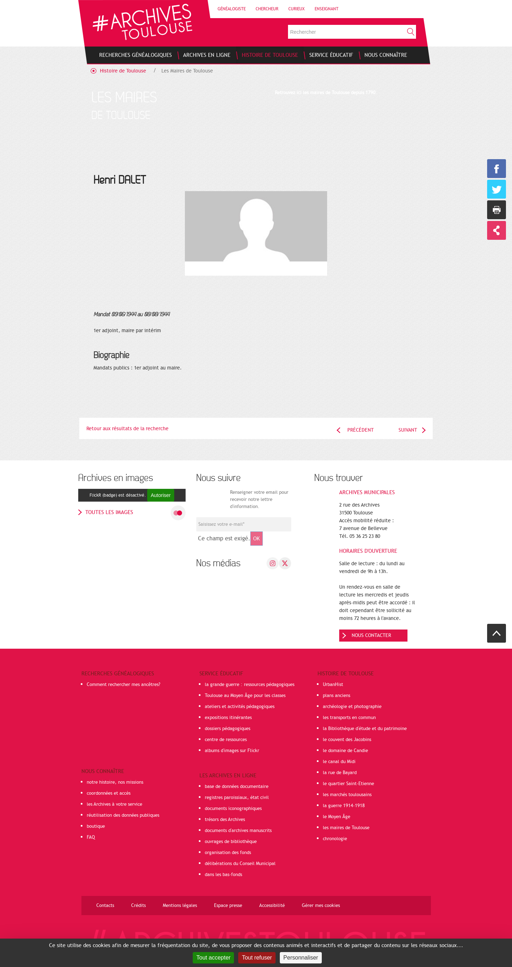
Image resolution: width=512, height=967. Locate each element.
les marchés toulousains (347, 795)
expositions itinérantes (228, 717)
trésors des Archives (225, 819)
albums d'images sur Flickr (232, 750)
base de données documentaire (236, 786)
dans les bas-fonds (223, 874)
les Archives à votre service (114, 804)
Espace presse (228, 905)
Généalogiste (232, 8)
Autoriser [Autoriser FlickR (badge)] (161, 495)
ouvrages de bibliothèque (231, 841)
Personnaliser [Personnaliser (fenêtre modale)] (300, 958)
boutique (96, 826)
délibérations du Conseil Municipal (240, 863)
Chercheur (267, 8)
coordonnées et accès (108, 793)
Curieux (296, 8)
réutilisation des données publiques (123, 815)
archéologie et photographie (352, 706)
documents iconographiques (233, 808)
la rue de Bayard (340, 773)
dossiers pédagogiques (227, 728)
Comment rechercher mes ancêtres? (123, 684)
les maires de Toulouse (346, 828)
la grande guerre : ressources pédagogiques (249, 684)
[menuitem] (135, 55)
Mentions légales (180, 905)
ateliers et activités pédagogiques (239, 706)
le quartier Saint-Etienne (348, 784)
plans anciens (336, 695)
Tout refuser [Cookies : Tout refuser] (257, 958)
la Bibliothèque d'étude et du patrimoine (365, 728)
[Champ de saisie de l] (243, 524)
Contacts (105, 905)
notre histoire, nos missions (115, 782)
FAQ (91, 837)
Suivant (408, 430)
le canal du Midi (339, 762)
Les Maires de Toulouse (187, 71)
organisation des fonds (228, 852)
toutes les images (109, 512)
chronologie (335, 839)
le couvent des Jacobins (347, 739)
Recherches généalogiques (117, 673)
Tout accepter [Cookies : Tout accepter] (213, 958)
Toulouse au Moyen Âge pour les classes (245, 695)
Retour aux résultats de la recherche (127, 429)
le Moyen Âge (336, 817)
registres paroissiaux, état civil (237, 797)
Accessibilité (272, 905)
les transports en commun (349, 717)
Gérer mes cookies (321, 905)
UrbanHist (333, 684)
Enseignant (326, 8)
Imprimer (496, 209)
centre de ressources (226, 739)
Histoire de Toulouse (123, 71)
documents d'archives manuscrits (238, 830)
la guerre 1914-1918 (344, 806)
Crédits (138, 905)
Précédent (360, 430)
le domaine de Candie (345, 750)
